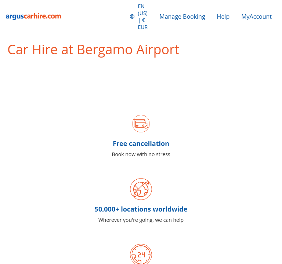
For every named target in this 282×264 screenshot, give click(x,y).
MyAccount (256, 16)
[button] (138, 16)
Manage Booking (182, 16)
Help (223, 16)
